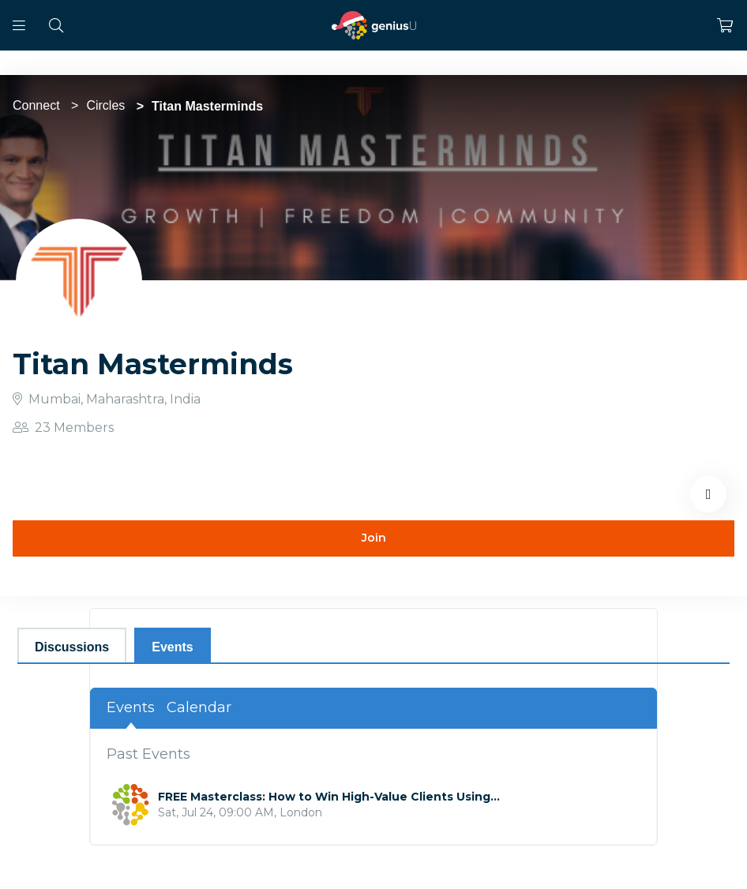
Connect (36, 105)
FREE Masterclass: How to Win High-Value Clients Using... (329, 797)
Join (374, 538)
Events (131, 707)
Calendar (199, 707)
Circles (105, 105)
